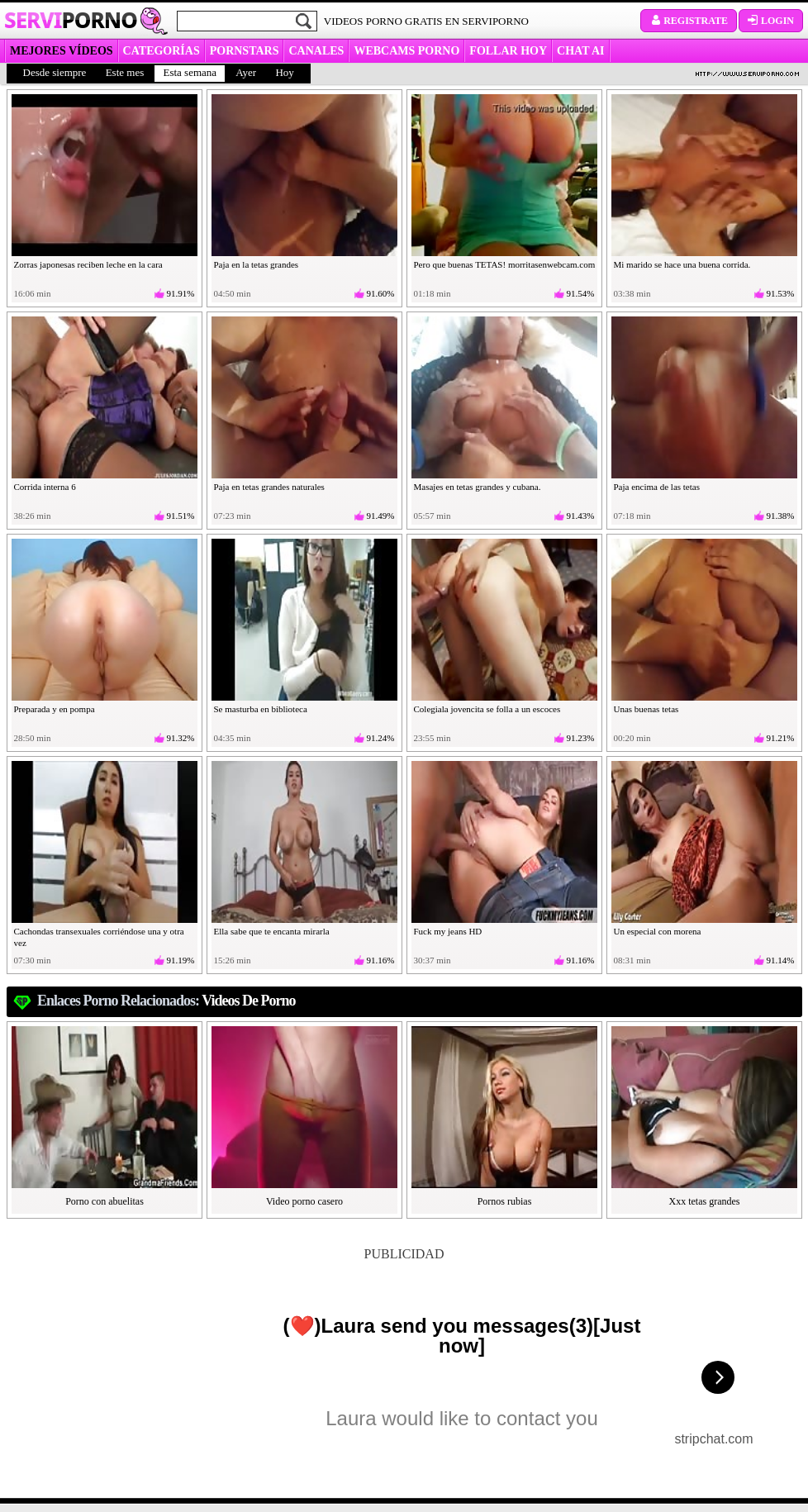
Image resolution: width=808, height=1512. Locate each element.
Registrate (688, 20)
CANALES (316, 51)
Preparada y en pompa (54, 709)
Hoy (284, 72)
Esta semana (189, 72)
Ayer (245, 72)
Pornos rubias (505, 1201)
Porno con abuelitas (104, 1201)
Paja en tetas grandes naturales (269, 487)
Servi (70, 20)
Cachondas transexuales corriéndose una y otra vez (99, 937)
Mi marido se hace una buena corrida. (682, 264)
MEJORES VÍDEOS (61, 51)
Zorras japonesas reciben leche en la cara (88, 264)
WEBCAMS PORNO (406, 51)
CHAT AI (580, 51)
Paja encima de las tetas (657, 487)
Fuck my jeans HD (448, 931)
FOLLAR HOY (508, 51)
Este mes (125, 72)
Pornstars (244, 51)
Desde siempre (55, 72)
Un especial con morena (657, 931)
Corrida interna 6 (45, 487)
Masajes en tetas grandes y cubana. (477, 487)
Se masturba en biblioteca (260, 709)
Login (771, 20)
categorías (161, 51)
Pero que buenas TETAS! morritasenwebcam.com (505, 264)
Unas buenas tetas (646, 709)
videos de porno (248, 1000)
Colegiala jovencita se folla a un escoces (487, 709)
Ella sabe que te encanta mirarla (272, 931)
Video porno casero (304, 1201)
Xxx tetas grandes (704, 1201)
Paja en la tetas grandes (256, 264)
